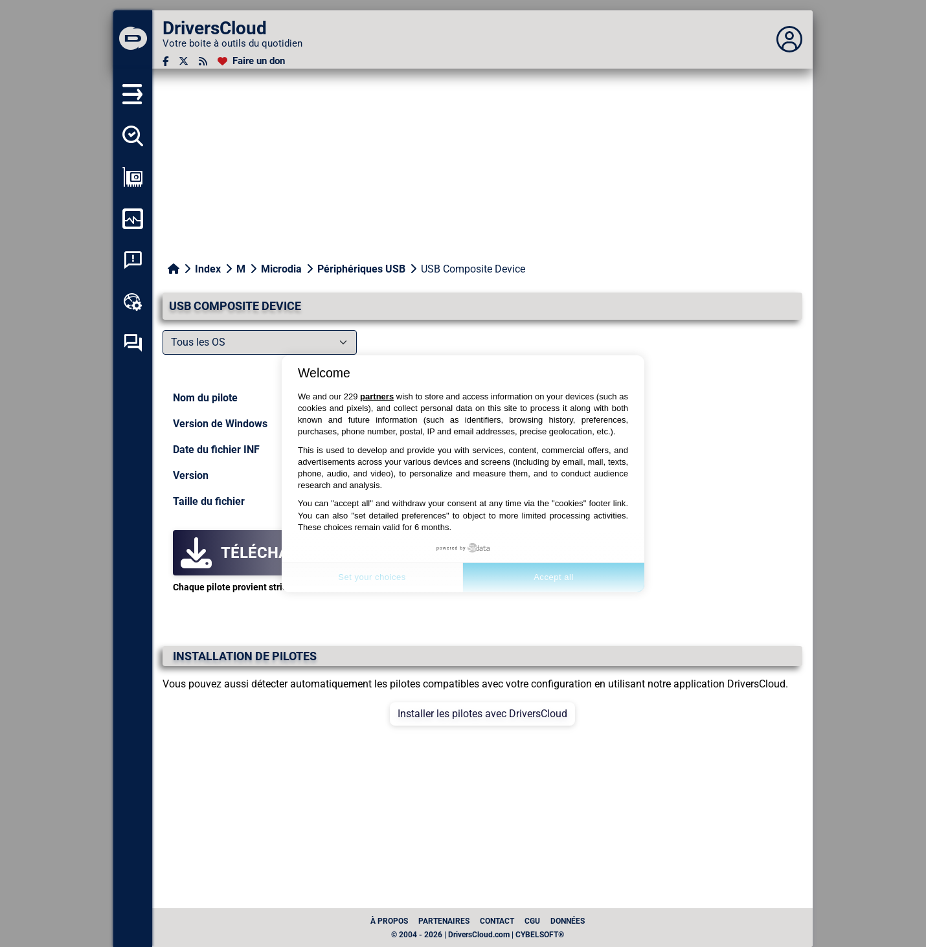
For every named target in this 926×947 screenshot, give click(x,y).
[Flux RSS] (203, 61)
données (567, 921)
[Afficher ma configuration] (132, 177)
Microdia (281, 269)
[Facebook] (165, 61)
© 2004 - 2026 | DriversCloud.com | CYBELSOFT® (477, 934)
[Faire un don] (251, 61)
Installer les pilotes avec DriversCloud (482, 713)
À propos (389, 921)
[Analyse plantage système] (132, 260)
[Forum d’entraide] (132, 343)
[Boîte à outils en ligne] (132, 301)
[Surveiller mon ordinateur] (132, 218)
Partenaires (443, 921)
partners (377, 396)
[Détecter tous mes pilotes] (132, 136)
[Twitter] (183, 61)
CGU (532, 921)
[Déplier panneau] (789, 39)
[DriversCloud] (133, 39)
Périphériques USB (361, 269)
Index (208, 269)
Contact (497, 921)
